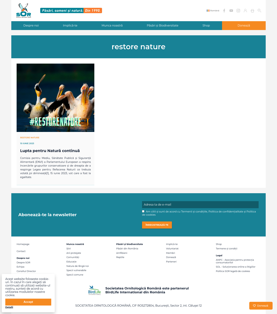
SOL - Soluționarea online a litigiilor (235, 266)
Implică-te (70, 25)
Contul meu (245, 10)
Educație (71, 261)
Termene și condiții (226, 248)
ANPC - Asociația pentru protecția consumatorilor (235, 261)
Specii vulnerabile (76, 270)
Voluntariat (172, 248)
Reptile (120, 257)
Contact (21, 251)
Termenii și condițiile (194, 211)
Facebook (224, 10)
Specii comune (74, 274)
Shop (206, 25)
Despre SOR (23, 262)
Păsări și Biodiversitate (162, 25)
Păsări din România (127, 248)
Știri (68, 248)
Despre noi (31, 25)
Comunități (72, 257)
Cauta (259, 10)
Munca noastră (112, 25)
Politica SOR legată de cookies (233, 271)
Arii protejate (73, 253)
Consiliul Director (26, 271)
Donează (244, 25)
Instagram (238, 10)
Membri (170, 253)
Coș (252, 10)
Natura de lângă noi (77, 266)
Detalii (9, 307)
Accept (28, 301)
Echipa (20, 266)
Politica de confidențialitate (225, 211)
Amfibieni (121, 253)
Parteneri (171, 261)
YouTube (231, 10)
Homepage (23, 244)
